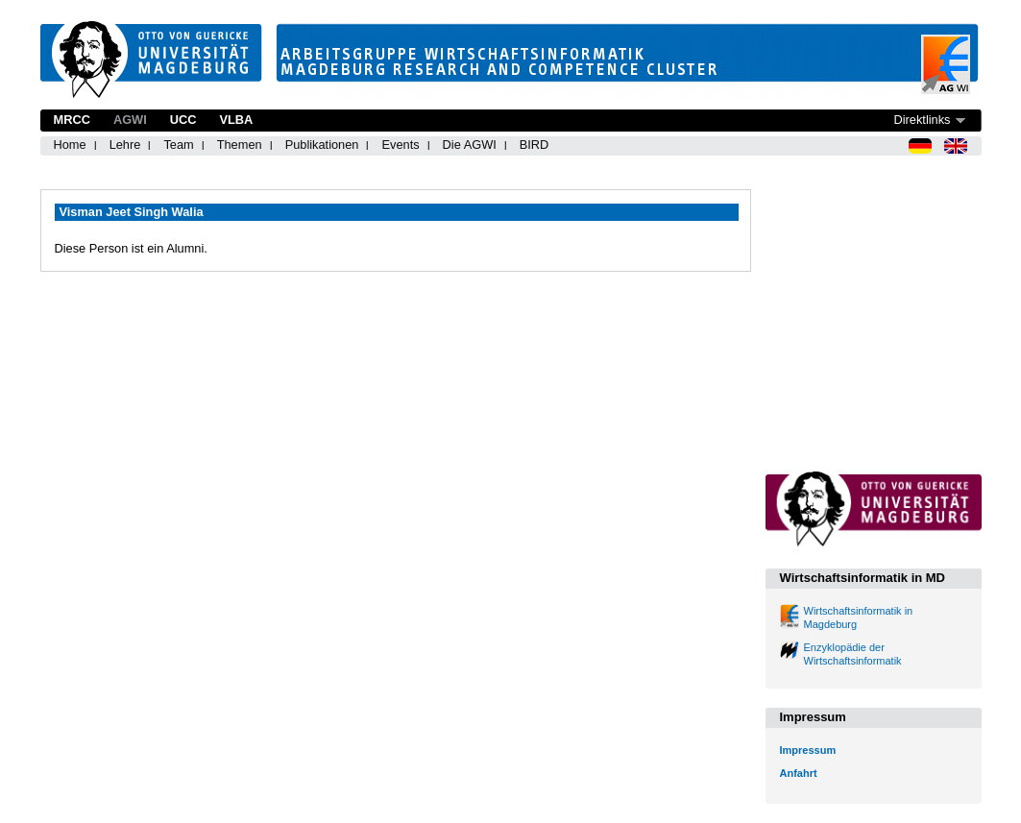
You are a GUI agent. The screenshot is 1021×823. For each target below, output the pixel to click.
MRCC (72, 119)
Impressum (808, 750)
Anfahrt (798, 773)
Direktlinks (921, 119)
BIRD (534, 144)
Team (178, 144)
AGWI (130, 119)
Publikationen (322, 144)
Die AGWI (470, 144)
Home (70, 144)
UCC (183, 119)
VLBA (236, 119)
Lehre (125, 144)
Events (400, 144)
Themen (239, 144)
